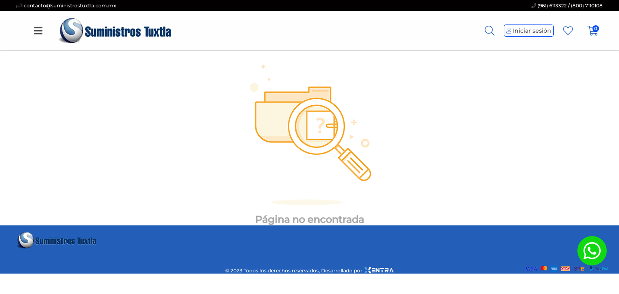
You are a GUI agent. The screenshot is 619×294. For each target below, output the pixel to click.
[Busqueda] (490, 31)
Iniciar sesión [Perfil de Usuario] (528, 30)
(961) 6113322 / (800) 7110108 (567, 5)
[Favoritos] (568, 31)
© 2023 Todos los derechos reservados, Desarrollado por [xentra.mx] (309, 270)
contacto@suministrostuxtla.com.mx (66, 5)
